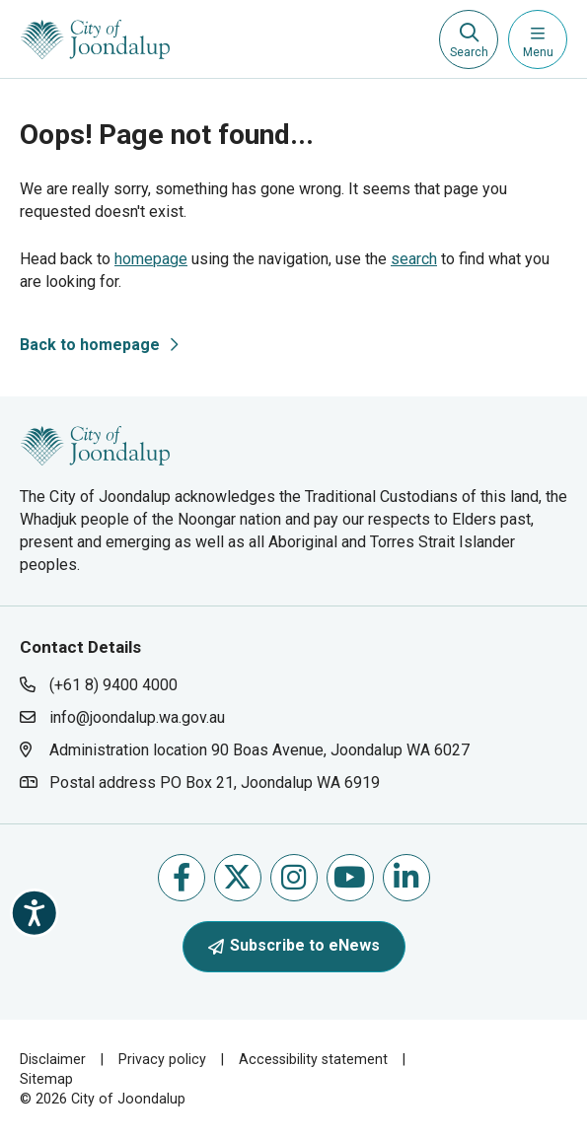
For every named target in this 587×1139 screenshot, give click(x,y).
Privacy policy (162, 1059)
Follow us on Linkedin (406, 877)
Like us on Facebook (181, 877)
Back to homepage (90, 344)
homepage (150, 258)
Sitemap (46, 1079)
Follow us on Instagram (293, 877)
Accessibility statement (313, 1059)
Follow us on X (237, 877)
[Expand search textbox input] (468, 39)
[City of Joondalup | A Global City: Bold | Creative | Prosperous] (95, 39)
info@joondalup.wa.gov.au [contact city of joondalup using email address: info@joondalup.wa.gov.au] (137, 717)
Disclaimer (53, 1059)
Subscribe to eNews (294, 945)
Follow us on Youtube (349, 877)
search (414, 258)
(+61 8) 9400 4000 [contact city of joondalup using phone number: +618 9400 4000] (113, 685)
